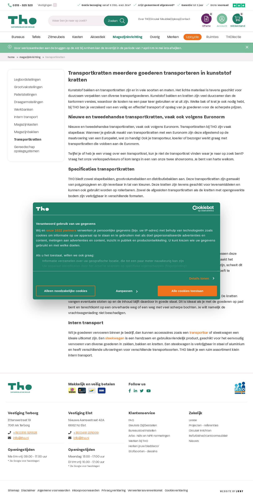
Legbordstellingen (27, 80)
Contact (190, 20)
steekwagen (114, 338)
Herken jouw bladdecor (145, 446)
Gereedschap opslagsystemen (26, 149)
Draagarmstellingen (28, 102)
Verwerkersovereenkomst (145, 490)
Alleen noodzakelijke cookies (65, 291)
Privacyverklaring (113, 490)
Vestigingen (45, 5)
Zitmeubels (56, 37)
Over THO (139, 20)
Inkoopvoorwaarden (85, 490)
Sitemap (13, 490)
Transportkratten (27, 139)
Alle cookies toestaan (187, 291)
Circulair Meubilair (158, 20)
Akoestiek (98, 37)
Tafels (36, 37)
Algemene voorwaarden (53, 490)
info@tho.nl (18, 438)
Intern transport (26, 117)
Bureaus (18, 37)
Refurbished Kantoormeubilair (210, 436)
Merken (173, 37)
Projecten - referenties (204, 425)
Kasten (77, 37)
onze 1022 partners (61, 230)
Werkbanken (23, 109)
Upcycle (192, 37)
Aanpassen (127, 291)
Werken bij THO (139, 441)
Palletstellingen (25, 94)
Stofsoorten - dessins (144, 451)
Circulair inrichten (201, 430)
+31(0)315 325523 (22, 433)
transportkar (199, 333)
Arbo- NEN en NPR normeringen (151, 436)
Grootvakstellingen (28, 87)
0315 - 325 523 (20, 5)
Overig (155, 37)
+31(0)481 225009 (83, 433)
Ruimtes (212, 37)
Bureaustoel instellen (143, 430)
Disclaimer (28, 490)
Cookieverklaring (176, 490)
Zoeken (113, 21)
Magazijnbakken (26, 132)
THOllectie (233, 37)
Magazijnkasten (26, 124)
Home (11, 57)
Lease (193, 420)
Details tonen (199, 278)
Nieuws (194, 441)
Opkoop (177, 20)
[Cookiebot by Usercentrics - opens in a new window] (199, 208)
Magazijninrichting (127, 37)
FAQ (131, 420)
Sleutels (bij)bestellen (144, 425)
